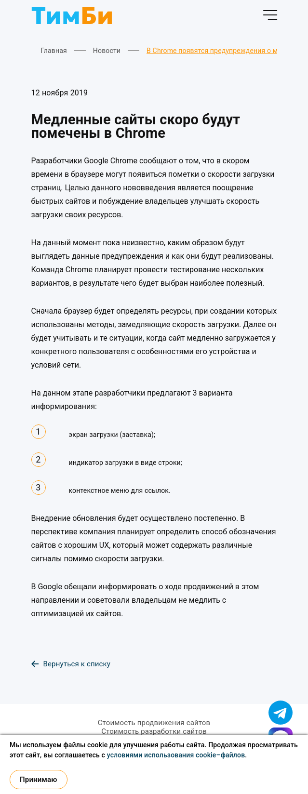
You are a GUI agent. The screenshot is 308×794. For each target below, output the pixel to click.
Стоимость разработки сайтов (154, 731)
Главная (54, 50)
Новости (107, 50)
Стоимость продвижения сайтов (154, 722)
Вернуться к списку (71, 664)
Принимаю (38, 779)
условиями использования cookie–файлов (176, 755)
